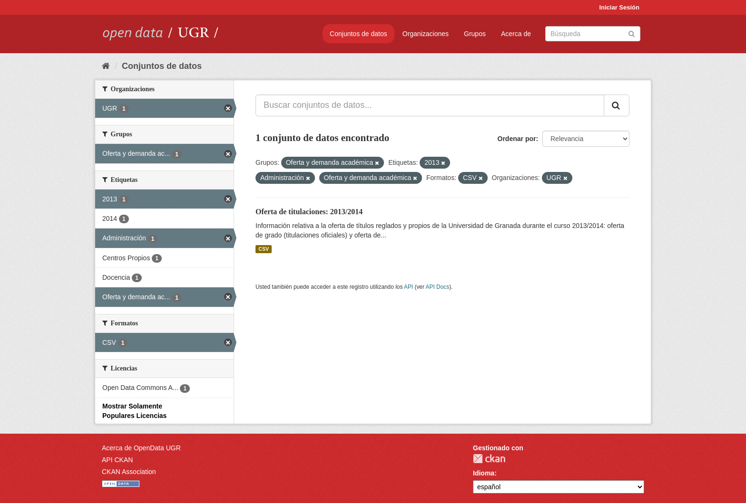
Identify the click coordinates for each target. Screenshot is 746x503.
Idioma (483, 473)
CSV (263, 249)
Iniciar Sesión (619, 7)
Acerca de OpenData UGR (141, 448)
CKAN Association (129, 471)
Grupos (475, 34)
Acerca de (516, 34)
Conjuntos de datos (358, 34)
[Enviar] (632, 33)
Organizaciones (425, 34)
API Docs (438, 287)
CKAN (489, 459)
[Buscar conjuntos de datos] (592, 33)
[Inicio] (106, 66)
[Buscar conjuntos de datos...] (429, 105)
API (408, 287)
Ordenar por (517, 138)
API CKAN (117, 460)
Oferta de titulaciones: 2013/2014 (309, 212)
